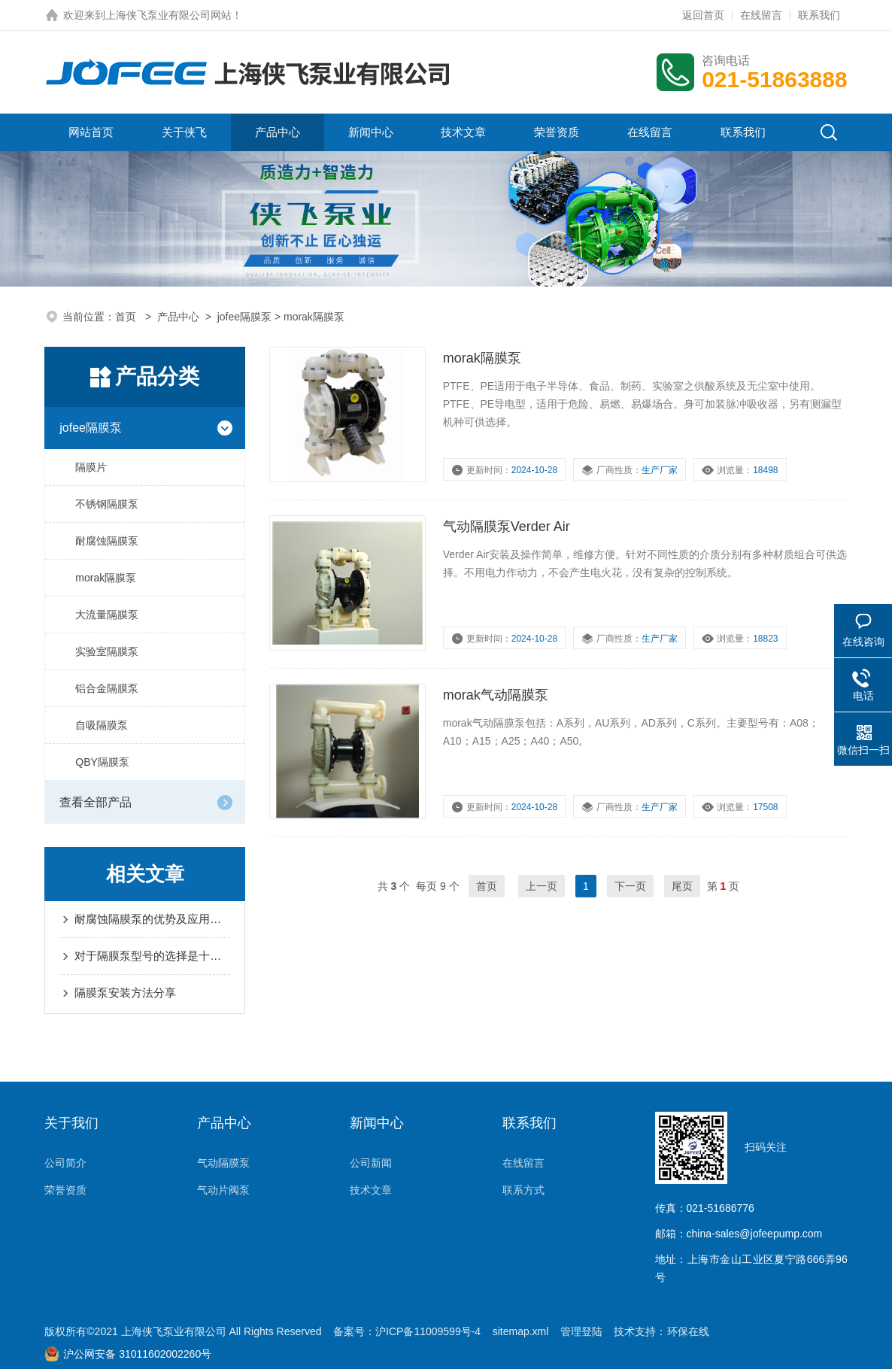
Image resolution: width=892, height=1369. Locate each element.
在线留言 (761, 15)
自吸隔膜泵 (101, 725)
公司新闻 (371, 1163)
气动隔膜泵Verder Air (506, 526)
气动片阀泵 (223, 1190)
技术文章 (463, 132)
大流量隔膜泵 (106, 615)
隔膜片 (91, 467)
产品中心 (277, 132)
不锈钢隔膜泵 (106, 504)
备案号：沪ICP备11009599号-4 (407, 1331)
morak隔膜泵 (105, 578)
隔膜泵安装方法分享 (125, 992)
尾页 (682, 886)
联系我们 (819, 15)
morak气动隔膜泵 (495, 695)
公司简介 (65, 1163)
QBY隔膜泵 (102, 762)
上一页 (541, 886)
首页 (127, 317)
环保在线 (688, 1331)
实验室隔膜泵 (106, 651)
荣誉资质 (556, 132)
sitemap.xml (521, 1331)
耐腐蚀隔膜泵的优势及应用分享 (152, 918)
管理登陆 (581, 1331)
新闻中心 (370, 132)
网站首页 (91, 132)
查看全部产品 (95, 802)
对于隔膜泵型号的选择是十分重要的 (152, 955)
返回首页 (703, 15)
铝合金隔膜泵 (106, 688)
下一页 (630, 886)
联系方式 (523, 1190)
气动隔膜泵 (223, 1163)
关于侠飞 (184, 132)
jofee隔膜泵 (244, 317)
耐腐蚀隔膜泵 (106, 541)
